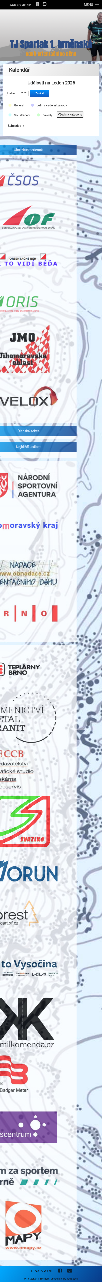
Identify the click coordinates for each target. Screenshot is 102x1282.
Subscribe (17, 124)
